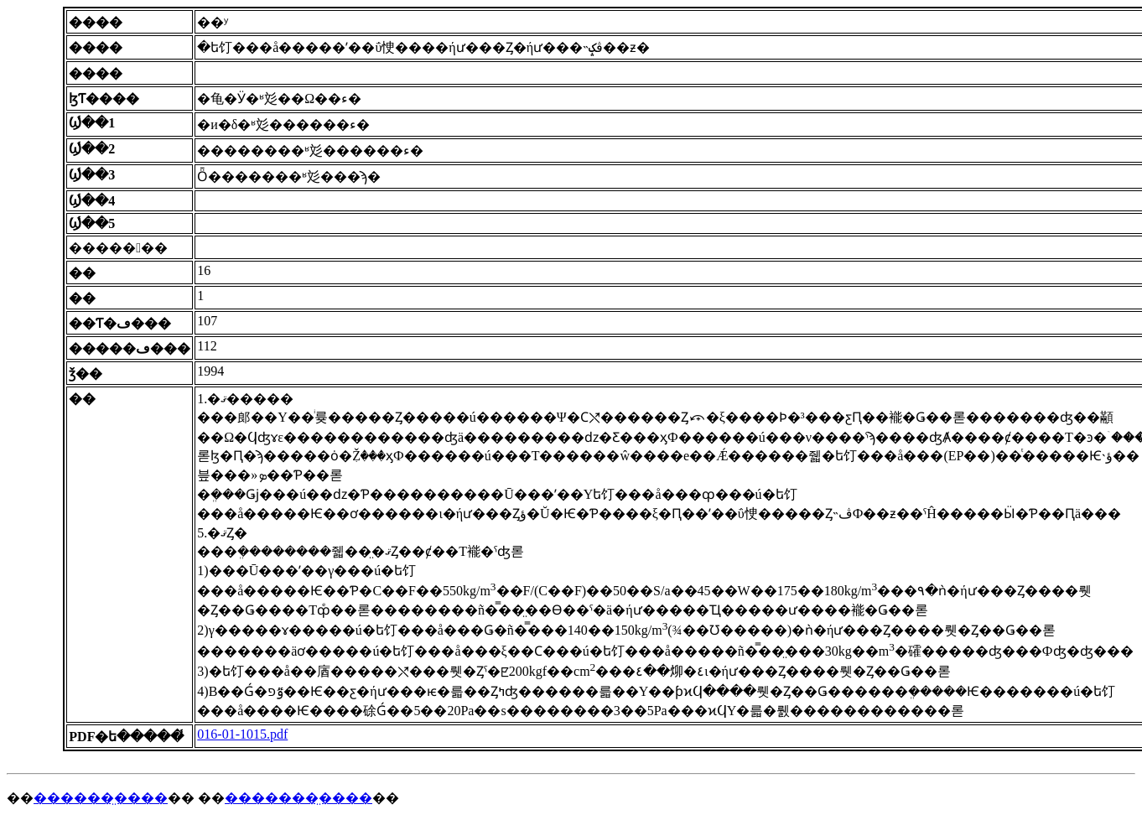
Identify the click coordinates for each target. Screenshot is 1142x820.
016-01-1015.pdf (242, 734)
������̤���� (101, 798)
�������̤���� (298, 798)
